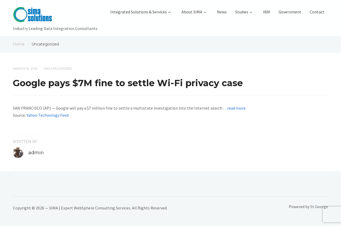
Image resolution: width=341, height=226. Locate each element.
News (222, 11)
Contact (317, 11)
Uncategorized (57, 68)
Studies (241, 11)
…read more (234, 108)
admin (36, 153)
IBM (266, 11)
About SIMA (192, 11)
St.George (319, 206)
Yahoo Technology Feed (48, 115)
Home (19, 44)
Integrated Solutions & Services (138, 11)
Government (289, 11)
